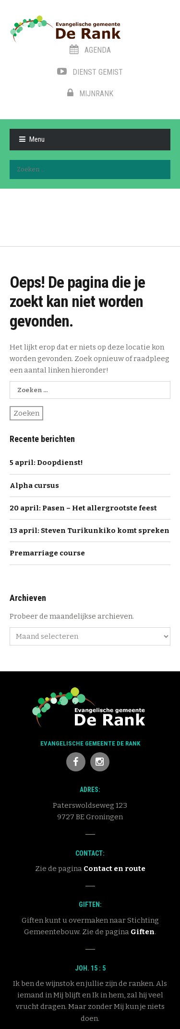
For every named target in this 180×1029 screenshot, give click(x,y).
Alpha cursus (34, 485)
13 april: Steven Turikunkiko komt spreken (89, 530)
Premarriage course (47, 553)
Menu (37, 139)
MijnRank (90, 93)
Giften (143, 931)
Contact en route (114, 868)
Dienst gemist (90, 72)
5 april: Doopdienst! (46, 462)
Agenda (90, 50)
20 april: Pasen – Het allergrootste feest (83, 508)
